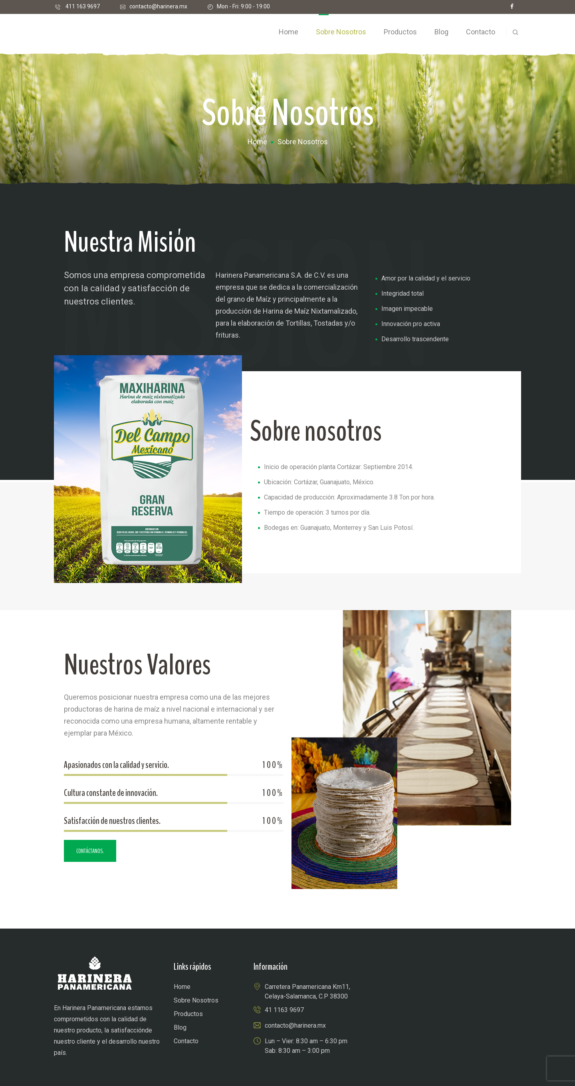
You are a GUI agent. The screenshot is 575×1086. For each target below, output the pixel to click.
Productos (188, 1014)
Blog (180, 1027)
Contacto (186, 1041)
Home (257, 141)
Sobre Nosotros (196, 1000)
